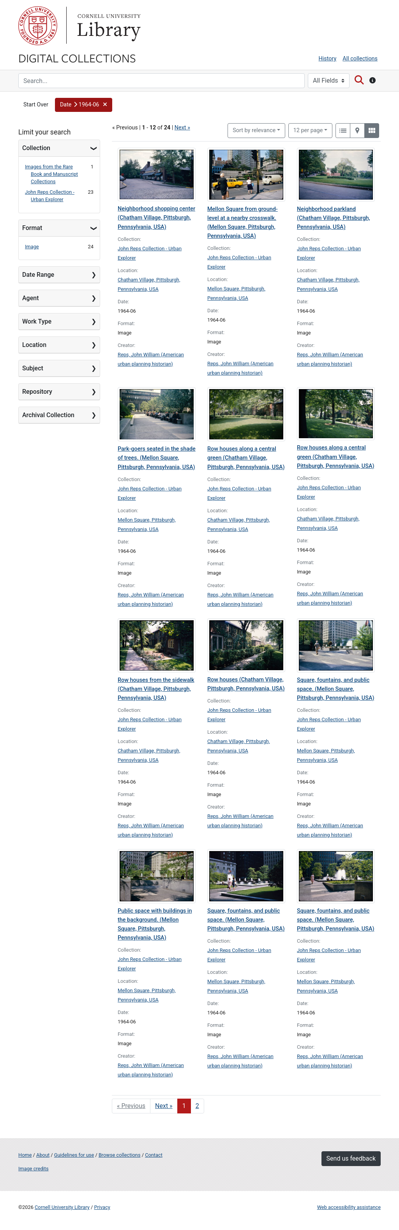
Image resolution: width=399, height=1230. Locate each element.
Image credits (33, 1169)
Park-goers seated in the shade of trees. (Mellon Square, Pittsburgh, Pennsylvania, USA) (157, 458)
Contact (153, 1155)
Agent (30, 298)
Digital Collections (77, 57)
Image (32, 247)
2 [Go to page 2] (197, 1106)
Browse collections (120, 1155)
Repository (37, 391)
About (42, 1155)
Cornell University (37, 25)
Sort (254, 130)
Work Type (36, 321)
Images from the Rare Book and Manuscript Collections (51, 174)
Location (34, 345)
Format (32, 228)
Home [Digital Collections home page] (25, 1155)
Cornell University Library (62, 1207)
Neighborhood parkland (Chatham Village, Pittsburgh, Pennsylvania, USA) (333, 218)
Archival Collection (48, 415)
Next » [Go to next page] (164, 1106)
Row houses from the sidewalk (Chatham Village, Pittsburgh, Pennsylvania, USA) (156, 689)
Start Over (35, 104)
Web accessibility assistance (349, 1207)
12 (308, 130)
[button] (83, 105)
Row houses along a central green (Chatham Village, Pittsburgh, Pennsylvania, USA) (246, 458)
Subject (32, 368)
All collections (360, 58)
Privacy (102, 1207)
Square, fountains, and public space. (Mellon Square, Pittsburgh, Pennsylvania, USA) (335, 689)
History (328, 58)
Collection (36, 148)
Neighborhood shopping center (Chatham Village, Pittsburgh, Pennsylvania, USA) (156, 217)
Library (108, 25)
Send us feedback (351, 1158)
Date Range (38, 274)
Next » (182, 127)
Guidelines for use (74, 1155)
